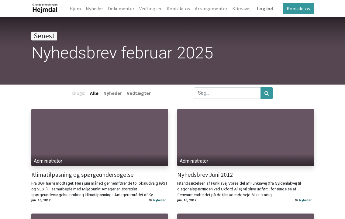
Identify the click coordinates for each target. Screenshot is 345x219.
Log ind (265, 8)
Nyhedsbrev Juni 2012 (205, 174)
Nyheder (159, 200)
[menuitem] (75, 8)
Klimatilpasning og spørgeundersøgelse (82, 174)
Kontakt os (298, 8)
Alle (94, 93)
